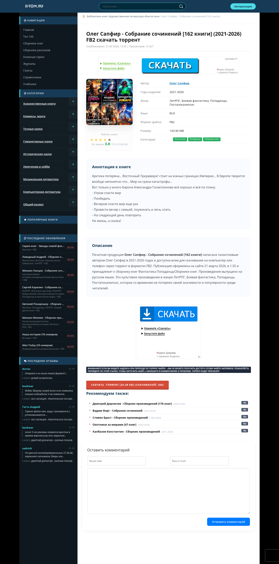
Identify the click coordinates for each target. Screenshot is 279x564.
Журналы (29, 64)
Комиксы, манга (34, 116)
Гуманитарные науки (38, 141)
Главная (28, 30)
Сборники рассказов (36, 50)
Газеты (27, 70)
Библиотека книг (97, 16)
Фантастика (152, 16)
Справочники (32, 77)
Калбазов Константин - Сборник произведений (126, 431)
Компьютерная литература (41, 192)
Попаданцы (195, 139)
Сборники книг (33, 43)
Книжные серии (33, 57)
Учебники (29, 84)
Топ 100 (28, 36)
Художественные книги (39, 103)
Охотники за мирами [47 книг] (114, 424)
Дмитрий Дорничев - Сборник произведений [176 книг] (132, 403)
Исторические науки (37, 154)
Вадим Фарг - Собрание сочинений (118, 410)
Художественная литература (126, 16)
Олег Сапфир (179, 83)
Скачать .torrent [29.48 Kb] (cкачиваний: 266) (127, 384)
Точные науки (33, 129)
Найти (181, 6)
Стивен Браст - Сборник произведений (120, 417)
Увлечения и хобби (36, 166)
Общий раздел (33, 204)
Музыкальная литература (41, 179)
